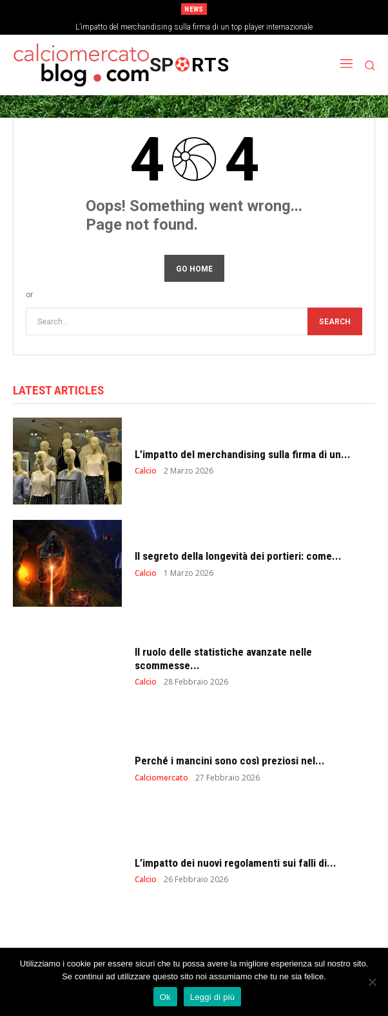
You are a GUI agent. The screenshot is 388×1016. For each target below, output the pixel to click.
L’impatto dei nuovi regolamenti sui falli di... (235, 862)
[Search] (334, 321)
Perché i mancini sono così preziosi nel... (230, 760)
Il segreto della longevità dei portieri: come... (238, 556)
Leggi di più (212, 997)
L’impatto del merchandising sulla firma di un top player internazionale (194, 27)
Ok (165, 997)
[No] (371, 981)
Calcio (146, 471)
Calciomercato (161, 778)
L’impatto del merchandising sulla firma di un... (243, 454)
